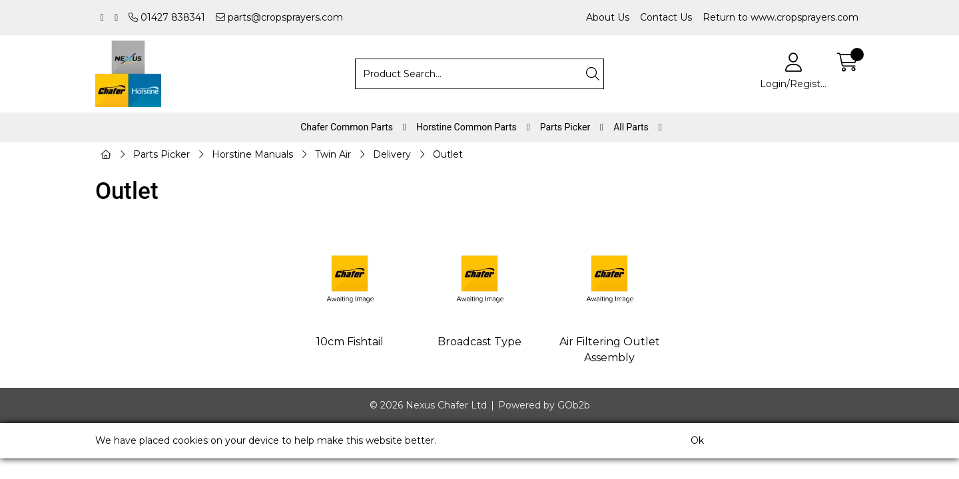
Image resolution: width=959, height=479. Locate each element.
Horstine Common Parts (466, 127)
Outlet (448, 154)
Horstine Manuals (252, 154)
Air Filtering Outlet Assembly (609, 349)
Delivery (392, 154)
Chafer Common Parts (346, 127)
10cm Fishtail (350, 341)
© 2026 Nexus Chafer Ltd (428, 405)
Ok (697, 440)
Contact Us (666, 17)
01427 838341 (167, 17)
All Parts (631, 127)
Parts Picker (565, 127)
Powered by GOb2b (544, 405)
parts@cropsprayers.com (279, 17)
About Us (607, 17)
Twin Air (333, 154)
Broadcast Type (479, 341)
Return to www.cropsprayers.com (780, 17)
